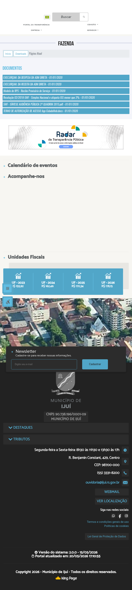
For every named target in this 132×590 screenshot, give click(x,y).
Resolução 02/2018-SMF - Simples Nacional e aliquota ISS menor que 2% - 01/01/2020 (49, 97)
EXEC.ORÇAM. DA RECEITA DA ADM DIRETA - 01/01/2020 (32, 84)
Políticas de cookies (116, 526)
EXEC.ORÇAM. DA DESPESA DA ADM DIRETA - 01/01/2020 (32, 77)
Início (8, 53)
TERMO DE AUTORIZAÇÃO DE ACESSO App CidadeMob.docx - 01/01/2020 (40, 111)
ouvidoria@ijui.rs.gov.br (102, 482)
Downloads (20, 53)
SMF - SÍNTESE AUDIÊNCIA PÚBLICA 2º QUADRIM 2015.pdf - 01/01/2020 (40, 104)
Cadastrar (95, 364)
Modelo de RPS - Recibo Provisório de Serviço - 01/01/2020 (34, 91)
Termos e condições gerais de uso (108, 521)
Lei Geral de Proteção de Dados (107, 536)
